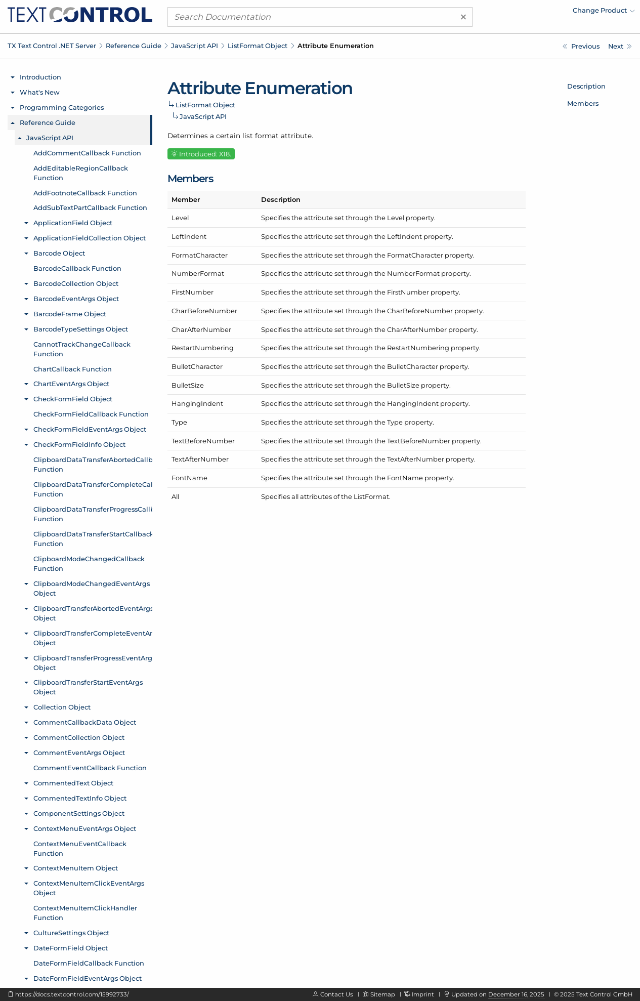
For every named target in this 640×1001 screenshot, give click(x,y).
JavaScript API (194, 45)
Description (586, 86)
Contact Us (336, 994)
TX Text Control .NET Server (52, 45)
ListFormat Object (257, 45)
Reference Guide (133, 45)
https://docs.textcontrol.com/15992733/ (72, 994)
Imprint (423, 994)
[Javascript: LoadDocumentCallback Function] (620, 46)
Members (583, 103)
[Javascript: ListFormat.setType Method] (581, 46)
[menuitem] (546, 12)
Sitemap (382, 994)
